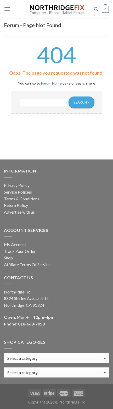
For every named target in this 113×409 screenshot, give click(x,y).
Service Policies (18, 191)
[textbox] (22, 372)
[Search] (96, 9)
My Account (15, 244)
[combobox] (56, 372)
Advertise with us (19, 211)
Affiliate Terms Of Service (27, 264)
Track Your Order (20, 251)
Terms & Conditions (21, 198)
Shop (8, 257)
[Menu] (7, 9)
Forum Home (51, 83)
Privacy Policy (17, 185)
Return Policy (16, 205)
